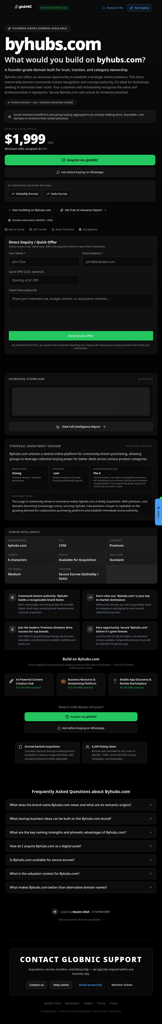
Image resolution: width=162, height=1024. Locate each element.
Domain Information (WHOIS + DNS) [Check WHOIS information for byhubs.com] (30, 220)
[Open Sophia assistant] (139, 8)
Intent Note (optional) (23, 290)
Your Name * (17, 253)
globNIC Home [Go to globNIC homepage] (52, 1003)
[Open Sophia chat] (158, 512)
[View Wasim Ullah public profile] (81, 912)
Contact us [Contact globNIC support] (36, 985)
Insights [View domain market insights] (88, 1003)
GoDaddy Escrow (24, 194)
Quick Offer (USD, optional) (26, 272)
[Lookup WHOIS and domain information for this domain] (113, 8)
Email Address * (93, 253)
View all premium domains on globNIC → (81, 919)
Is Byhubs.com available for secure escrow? (81, 860)
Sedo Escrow (56, 194)
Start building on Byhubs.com (29, 210)
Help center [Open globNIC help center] (61, 985)
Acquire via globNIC (80, 160)
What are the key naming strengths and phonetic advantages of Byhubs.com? (81, 832)
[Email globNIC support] (90, 985)
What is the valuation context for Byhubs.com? (81, 873)
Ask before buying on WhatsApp (80, 172)
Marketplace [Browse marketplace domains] (72, 1003)
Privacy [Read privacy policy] (114, 1003)
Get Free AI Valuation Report (83, 210)
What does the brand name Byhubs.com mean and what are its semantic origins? (81, 805)
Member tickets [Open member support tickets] (122, 985)
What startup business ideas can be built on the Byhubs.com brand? (81, 818)
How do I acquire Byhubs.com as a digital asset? (81, 846)
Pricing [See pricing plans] (101, 1003)
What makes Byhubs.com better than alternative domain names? (81, 887)
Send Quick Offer (81, 336)
